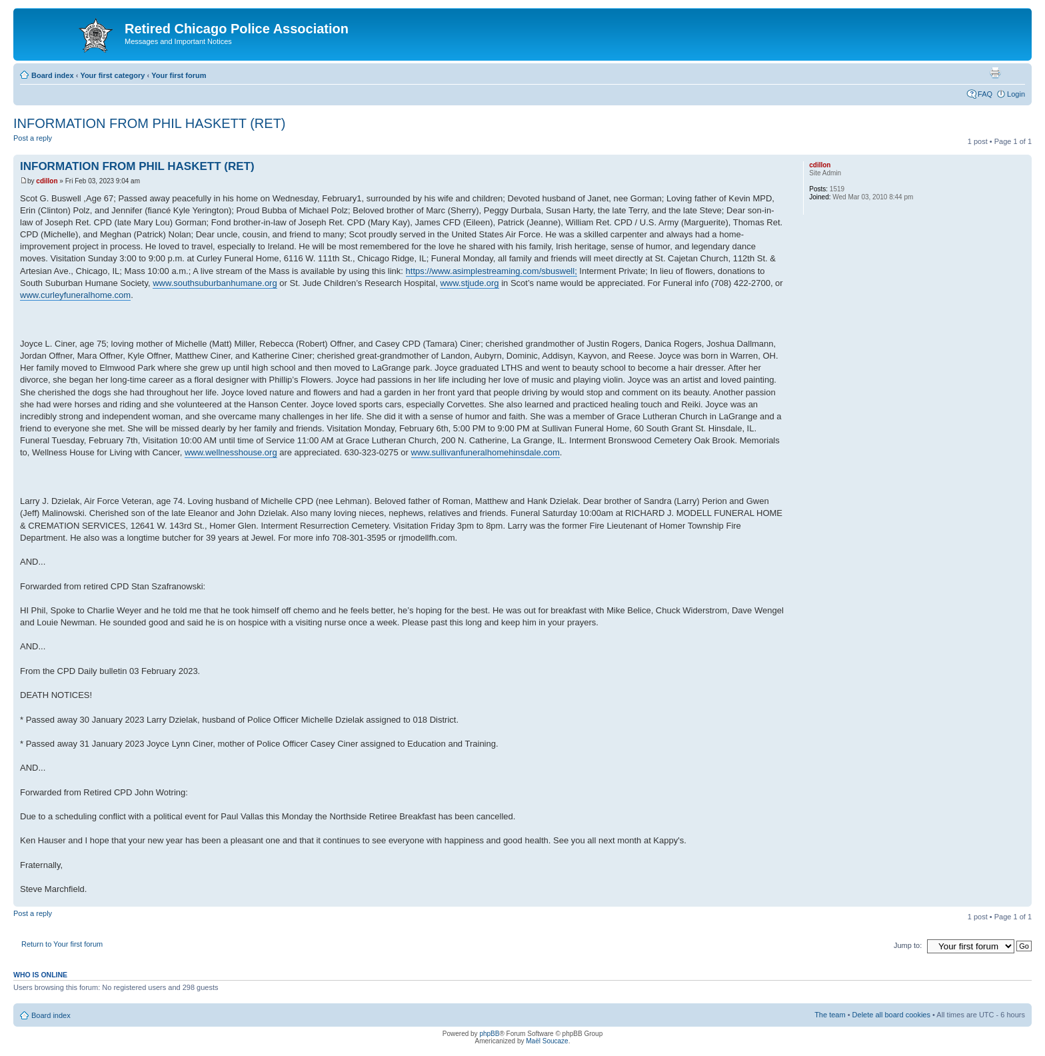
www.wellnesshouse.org (231, 452)
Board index (52, 75)
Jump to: (908, 945)
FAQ (985, 94)
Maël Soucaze (547, 1041)
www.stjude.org (469, 283)
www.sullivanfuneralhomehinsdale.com (485, 452)
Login (1016, 94)
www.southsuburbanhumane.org (215, 283)
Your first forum (178, 75)
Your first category (112, 75)
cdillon (46, 181)
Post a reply (45, 142)
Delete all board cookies (891, 1015)
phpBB (489, 1033)
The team (829, 1015)
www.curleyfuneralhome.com (75, 295)
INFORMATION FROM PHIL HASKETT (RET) (149, 123)
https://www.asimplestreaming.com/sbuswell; (491, 271)
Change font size (1015, 73)
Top (1021, 899)
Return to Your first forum (62, 944)
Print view (995, 73)
